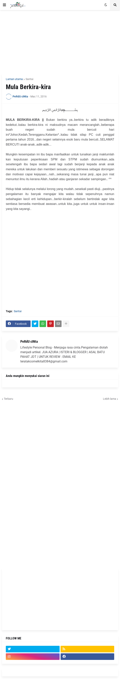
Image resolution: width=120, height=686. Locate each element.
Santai (29, 79)
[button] (4, 5)
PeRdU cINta (29, 341)
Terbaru (8, 398)
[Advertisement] (60, 42)
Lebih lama (109, 398)
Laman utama (14, 79)
